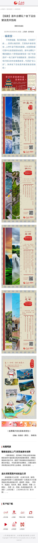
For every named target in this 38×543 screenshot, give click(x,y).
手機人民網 (22, 513)
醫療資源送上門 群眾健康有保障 (16, 452)
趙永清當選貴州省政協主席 (14, 473)
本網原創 (17, 9)
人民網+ (14, 513)
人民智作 (22, 525)
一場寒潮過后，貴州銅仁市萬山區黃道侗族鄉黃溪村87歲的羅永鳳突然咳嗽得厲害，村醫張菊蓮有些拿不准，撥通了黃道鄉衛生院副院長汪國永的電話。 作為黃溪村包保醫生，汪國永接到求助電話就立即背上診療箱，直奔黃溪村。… (19, 460)
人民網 (2, 9)
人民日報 (5, 513)
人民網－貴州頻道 (28, 32)
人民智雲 (14, 525)
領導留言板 (30, 513)
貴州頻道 (9, 9)
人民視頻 (5, 525)
